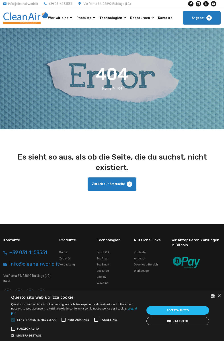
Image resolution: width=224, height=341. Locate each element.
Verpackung (67, 264)
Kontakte (165, 18)
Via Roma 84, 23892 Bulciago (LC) (107, 4)
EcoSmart (103, 264)
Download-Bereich (146, 264)
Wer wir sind (58, 18)
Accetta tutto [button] (177, 310)
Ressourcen (140, 18)
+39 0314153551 (60, 4)
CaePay (101, 276)
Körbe (63, 252)
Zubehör (64, 258)
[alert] (112, 315)
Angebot (139, 258)
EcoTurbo (103, 270)
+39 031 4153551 (28, 252)
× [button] (219, 296)
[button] (76, 335)
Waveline (102, 283)
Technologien (110, 18)
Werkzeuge (141, 270)
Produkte (84, 18)
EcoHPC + (103, 252)
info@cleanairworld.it (23, 4)
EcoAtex (102, 258)
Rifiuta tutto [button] (177, 321)
